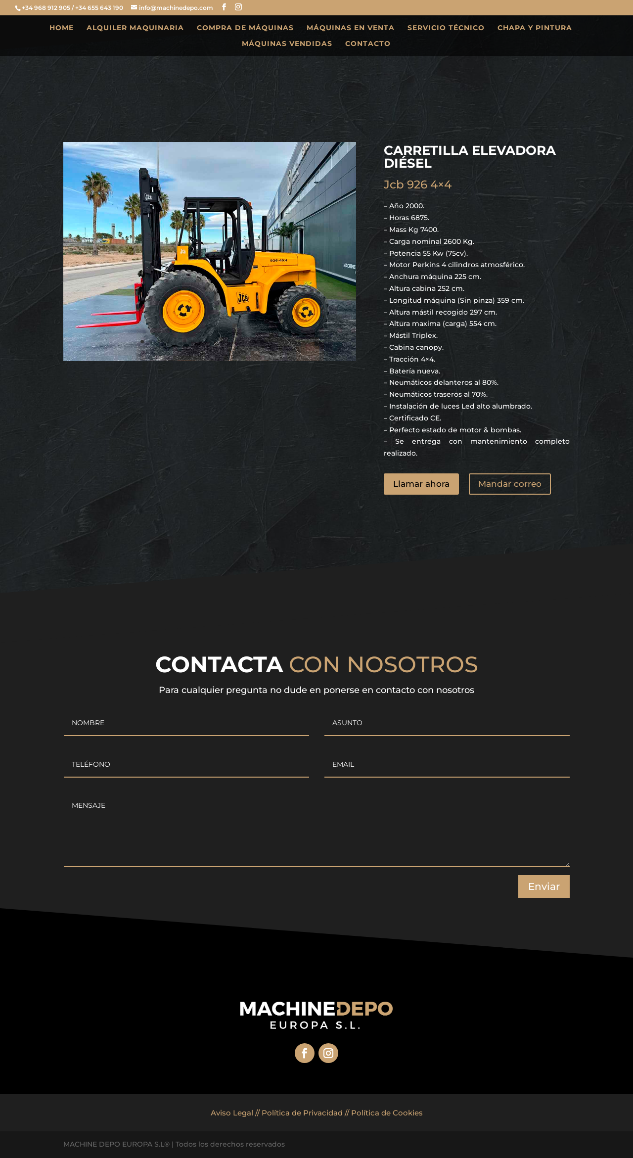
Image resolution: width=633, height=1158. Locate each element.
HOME (61, 28)
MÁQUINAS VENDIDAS (287, 44)
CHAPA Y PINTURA (534, 28)
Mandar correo (510, 484)
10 (218, 341)
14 (251, 341)
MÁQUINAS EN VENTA (351, 28)
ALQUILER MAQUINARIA (135, 28)
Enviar (544, 886)
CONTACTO (368, 44)
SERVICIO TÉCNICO (446, 28)
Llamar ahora (421, 484)
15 (260, 341)
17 (276, 341)
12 (234, 341)
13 (243, 341)
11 (226, 341)
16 (268, 341)
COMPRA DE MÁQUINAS (245, 28)
